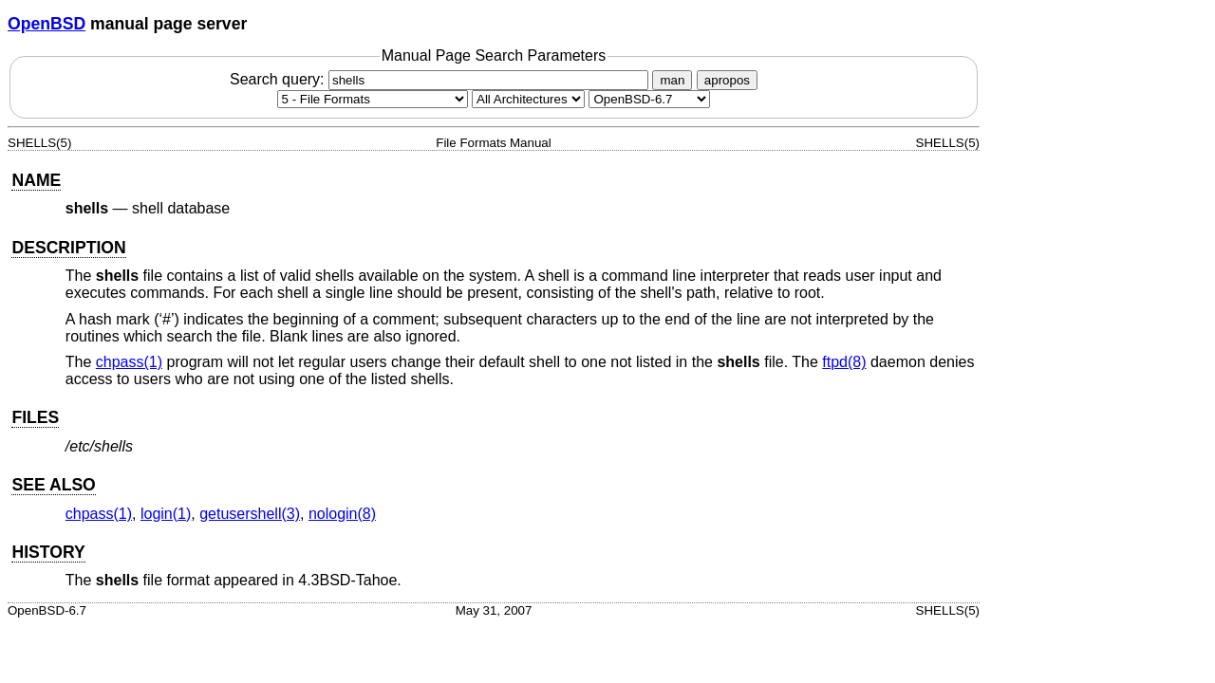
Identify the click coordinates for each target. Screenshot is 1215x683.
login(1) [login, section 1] (165, 514)
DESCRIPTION (68, 247)
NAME (36, 180)
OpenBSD (46, 23)
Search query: (441, 79)
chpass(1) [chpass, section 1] (129, 362)
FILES (35, 417)
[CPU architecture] (528, 99)
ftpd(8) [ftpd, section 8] (844, 362)
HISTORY (47, 552)
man (672, 80)
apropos (727, 80)
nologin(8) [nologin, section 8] (342, 514)
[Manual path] (649, 99)
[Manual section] (372, 99)
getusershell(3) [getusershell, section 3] (249, 514)
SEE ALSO (53, 484)
